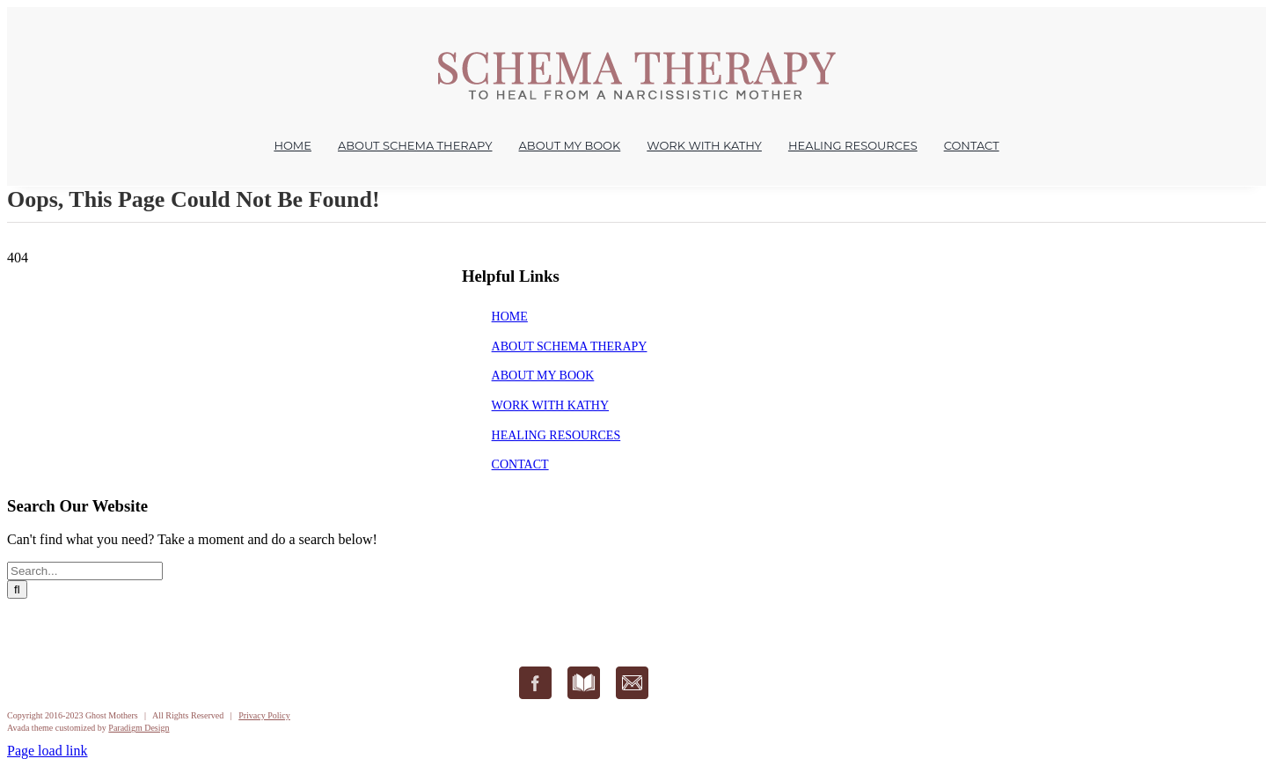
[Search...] (85, 571)
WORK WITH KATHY (551, 405)
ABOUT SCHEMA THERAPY (569, 346)
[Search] (17, 589)
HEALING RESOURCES (556, 435)
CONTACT (520, 464)
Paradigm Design (138, 728)
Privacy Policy (264, 715)
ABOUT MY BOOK (543, 375)
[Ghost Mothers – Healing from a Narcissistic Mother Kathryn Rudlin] (636, 57)
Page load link (47, 750)
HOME (510, 316)
